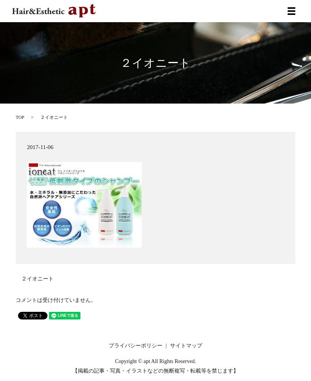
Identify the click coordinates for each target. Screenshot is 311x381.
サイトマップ (186, 346)
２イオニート (37, 279)
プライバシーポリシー (135, 346)
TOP (20, 117)
